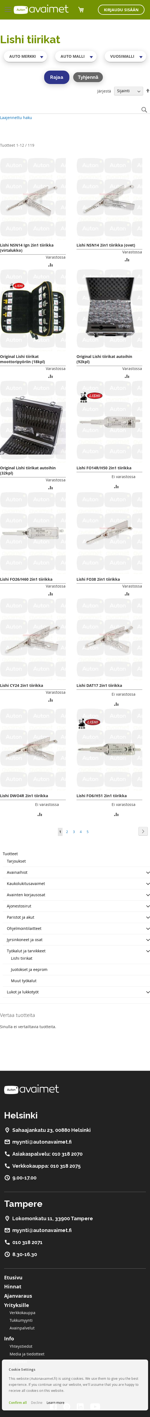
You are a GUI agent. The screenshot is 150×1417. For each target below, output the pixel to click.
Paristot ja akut (20, 917)
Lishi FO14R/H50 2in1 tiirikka (104, 467)
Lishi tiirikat (21, 958)
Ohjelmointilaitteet (24, 928)
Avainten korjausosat (26, 894)
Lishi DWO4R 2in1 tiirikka (24, 795)
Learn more (55, 1402)
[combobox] (25, 56)
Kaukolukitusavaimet (26, 883)
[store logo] (41, 9)
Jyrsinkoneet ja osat (25, 939)
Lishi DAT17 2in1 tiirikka (99, 685)
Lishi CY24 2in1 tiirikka (21, 685)
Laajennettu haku (16, 117)
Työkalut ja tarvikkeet (26, 950)
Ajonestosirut (19, 906)
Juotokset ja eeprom (29, 969)
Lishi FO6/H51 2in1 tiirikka (102, 795)
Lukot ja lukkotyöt (23, 991)
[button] (50, 264)
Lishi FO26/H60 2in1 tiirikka (26, 579)
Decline (37, 1402)
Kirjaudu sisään (121, 9)
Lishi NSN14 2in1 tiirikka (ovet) (106, 245)
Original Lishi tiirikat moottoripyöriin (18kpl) (22, 359)
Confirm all (18, 1402)
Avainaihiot (17, 872)
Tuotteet (10, 853)
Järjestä (104, 90)
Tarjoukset (16, 861)
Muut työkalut (23, 980)
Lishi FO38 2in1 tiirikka (98, 579)
